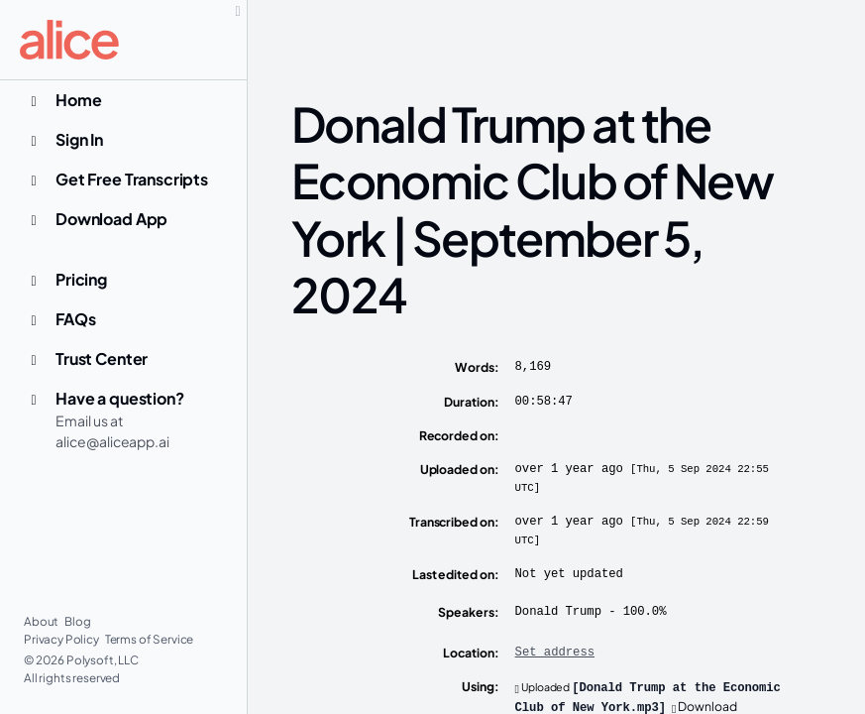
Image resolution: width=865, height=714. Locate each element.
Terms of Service (149, 639)
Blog (77, 621)
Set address (555, 652)
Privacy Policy (62, 639)
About (42, 621)
